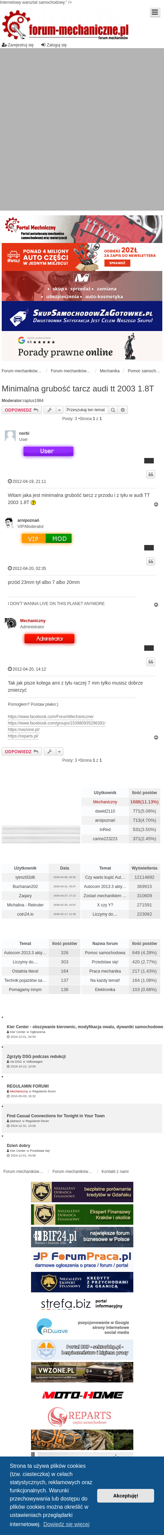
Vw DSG (16, 1061)
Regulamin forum (44, 1091)
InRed (105, 829)
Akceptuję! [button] (125, 1495)
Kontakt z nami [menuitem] (115, 1171)
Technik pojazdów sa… (25, 980)
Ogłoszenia (37, 1032)
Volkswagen (34, 1061)
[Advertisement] (77, 129)
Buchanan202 (25, 886)
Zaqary (25, 895)
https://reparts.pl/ (23, 736)
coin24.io (25, 914)
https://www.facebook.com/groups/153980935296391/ (56, 723)
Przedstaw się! (105, 962)
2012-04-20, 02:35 (27, 568)
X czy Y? (105, 905)
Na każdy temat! (105, 980)
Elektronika (105, 989)
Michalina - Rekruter (25, 905)
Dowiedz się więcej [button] (66, 1524)
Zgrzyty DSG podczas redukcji (36, 1056)
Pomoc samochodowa (105, 952)
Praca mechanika (105, 971)
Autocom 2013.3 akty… (105, 886)
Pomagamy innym (25, 989)
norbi (24, 433)
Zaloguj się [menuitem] (53, 44)
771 (136, 811)
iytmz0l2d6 (25, 877)
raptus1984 (33, 400)
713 (136, 820)
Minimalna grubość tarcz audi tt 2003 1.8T (78, 388)
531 (136, 829)
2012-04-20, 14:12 (27, 669)
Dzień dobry (18, 1145)
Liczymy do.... (105, 914)
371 (136, 838)
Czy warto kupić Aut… (105, 877)
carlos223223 (105, 838)
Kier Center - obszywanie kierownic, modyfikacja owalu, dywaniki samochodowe (85, 1026)
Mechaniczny (33, 620)
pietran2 (15, 1121)
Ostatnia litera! (25, 971)
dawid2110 (105, 811)
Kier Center (18, 1032)
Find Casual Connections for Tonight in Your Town (56, 1116)
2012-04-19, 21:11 (27, 481)
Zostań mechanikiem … (105, 895)
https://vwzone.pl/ (24, 729)
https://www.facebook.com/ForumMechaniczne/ (50, 716)
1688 (135, 801)
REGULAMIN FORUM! (28, 1086)
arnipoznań (28, 520)
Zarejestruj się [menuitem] (17, 44)
